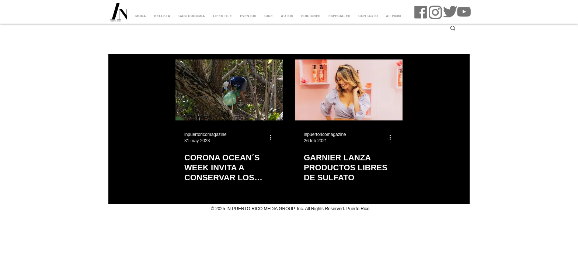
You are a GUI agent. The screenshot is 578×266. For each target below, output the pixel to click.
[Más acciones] (273, 137)
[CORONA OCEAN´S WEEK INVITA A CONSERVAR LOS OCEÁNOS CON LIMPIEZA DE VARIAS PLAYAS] (229, 89)
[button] (452, 29)
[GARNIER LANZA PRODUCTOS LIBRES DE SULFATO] (349, 89)
